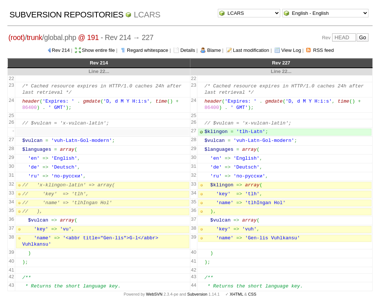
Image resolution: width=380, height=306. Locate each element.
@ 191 (88, 37)
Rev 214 (61, 50)
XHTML (236, 294)
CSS (252, 294)
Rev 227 (281, 63)
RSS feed (323, 50)
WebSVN (154, 294)
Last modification (251, 50)
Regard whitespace (147, 50)
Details (187, 50)
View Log (291, 50)
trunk (34, 37)
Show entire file (98, 50)
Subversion (197, 294)
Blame (214, 50)
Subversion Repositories (66, 14)
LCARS (147, 14)
